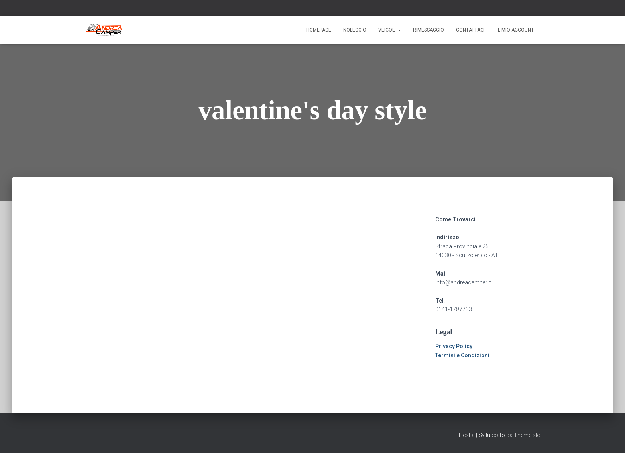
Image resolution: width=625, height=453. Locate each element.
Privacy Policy (453, 346)
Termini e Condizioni (462, 355)
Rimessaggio (428, 30)
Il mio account (515, 30)
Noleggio (354, 30)
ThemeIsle (527, 435)
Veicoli (389, 30)
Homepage (318, 30)
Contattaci (470, 30)
